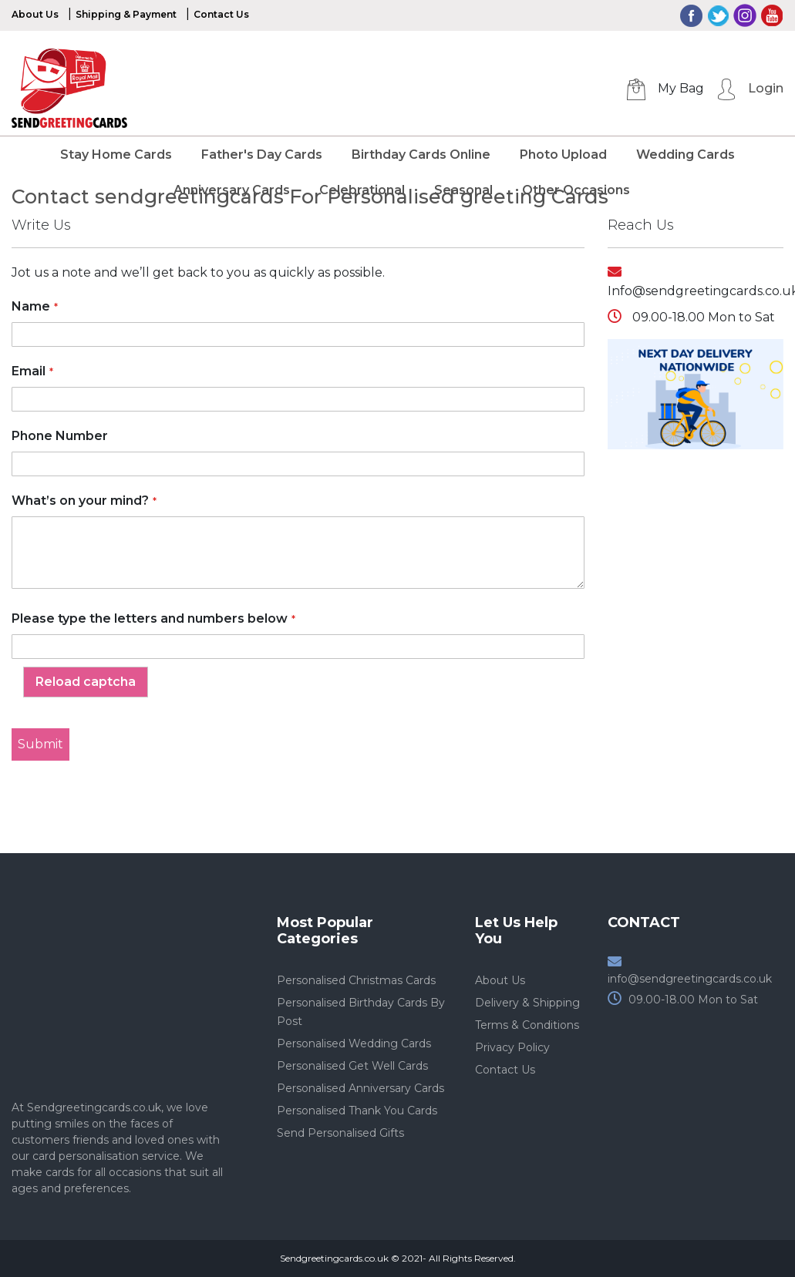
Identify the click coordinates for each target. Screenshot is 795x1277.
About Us (35, 14)
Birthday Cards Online (421, 154)
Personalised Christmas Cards (356, 980)
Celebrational (362, 190)
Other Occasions (576, 190)
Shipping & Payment (126, 14)
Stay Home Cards (116, 154)
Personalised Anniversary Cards (360, 1088)
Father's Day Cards (261, 154)
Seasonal (463, 190)
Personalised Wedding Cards (354, 1043)
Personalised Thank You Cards (357, 1110)
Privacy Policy (512, 1047)
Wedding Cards (685, 154)
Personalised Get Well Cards (352, 1066)
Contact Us (221, 14)
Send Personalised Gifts (340, 1133)
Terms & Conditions (527, 1025)
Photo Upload (563, 154)
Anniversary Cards (231, 190)
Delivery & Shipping (527, 1003)
